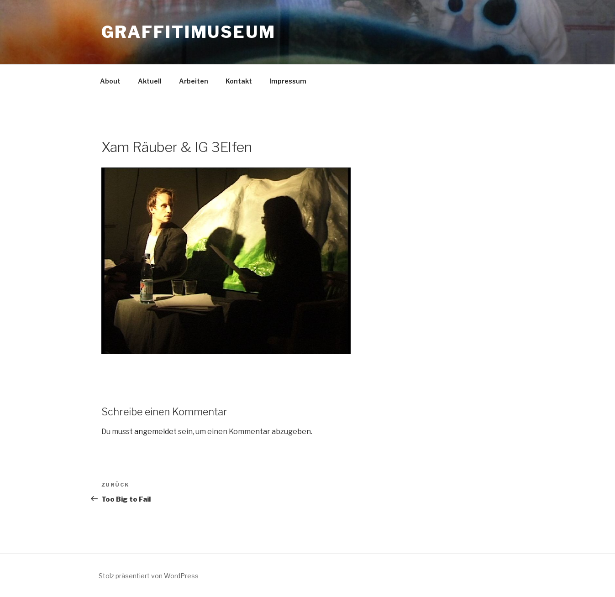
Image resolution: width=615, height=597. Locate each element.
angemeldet (155, 431)
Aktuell (150, 81)
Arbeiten (193, 81)
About (110, 81)
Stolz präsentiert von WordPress (149, 576)
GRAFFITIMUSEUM (188, 32)
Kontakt (239, 81)
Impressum (287, 81)
